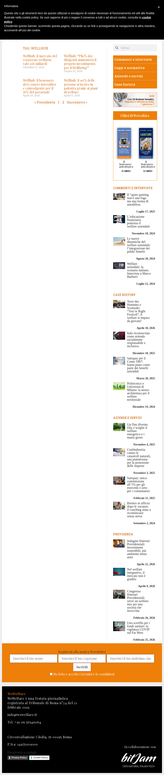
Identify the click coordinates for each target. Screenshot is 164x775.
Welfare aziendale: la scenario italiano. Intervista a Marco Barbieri (139, 270)
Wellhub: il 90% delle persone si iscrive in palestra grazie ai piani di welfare (81, 86)
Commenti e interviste (133, 59)
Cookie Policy (40, 757)
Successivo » (77, 102)
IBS (127, 171)
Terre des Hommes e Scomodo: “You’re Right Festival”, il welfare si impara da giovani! (138, 311)
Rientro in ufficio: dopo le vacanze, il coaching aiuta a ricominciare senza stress (139, 509)
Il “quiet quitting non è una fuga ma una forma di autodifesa (138, 199)
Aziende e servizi (128, 76)
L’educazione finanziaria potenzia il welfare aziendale (138, 221)
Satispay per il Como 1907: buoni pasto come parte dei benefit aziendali (138, 365)
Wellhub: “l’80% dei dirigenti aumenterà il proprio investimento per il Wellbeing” (80, 62)
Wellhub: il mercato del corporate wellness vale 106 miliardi (40, 60)
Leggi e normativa (129, 68)
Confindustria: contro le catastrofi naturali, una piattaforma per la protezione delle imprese (139, 458)
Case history (124, 84)
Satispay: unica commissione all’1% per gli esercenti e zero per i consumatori (138, 484)
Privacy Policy (19, 757)
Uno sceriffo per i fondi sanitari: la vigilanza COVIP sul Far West (138, 627)
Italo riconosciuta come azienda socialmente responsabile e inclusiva (138, 339)
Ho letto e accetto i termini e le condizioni (83, 674)
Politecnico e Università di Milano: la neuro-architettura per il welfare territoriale (138, 391)
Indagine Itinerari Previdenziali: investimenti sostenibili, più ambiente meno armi (138, 549)
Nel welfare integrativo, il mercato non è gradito (136, 574)
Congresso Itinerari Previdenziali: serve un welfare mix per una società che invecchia (138, 601)
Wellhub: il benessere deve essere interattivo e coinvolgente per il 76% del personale (39, 86)
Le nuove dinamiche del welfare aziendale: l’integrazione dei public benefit (139, 245)
